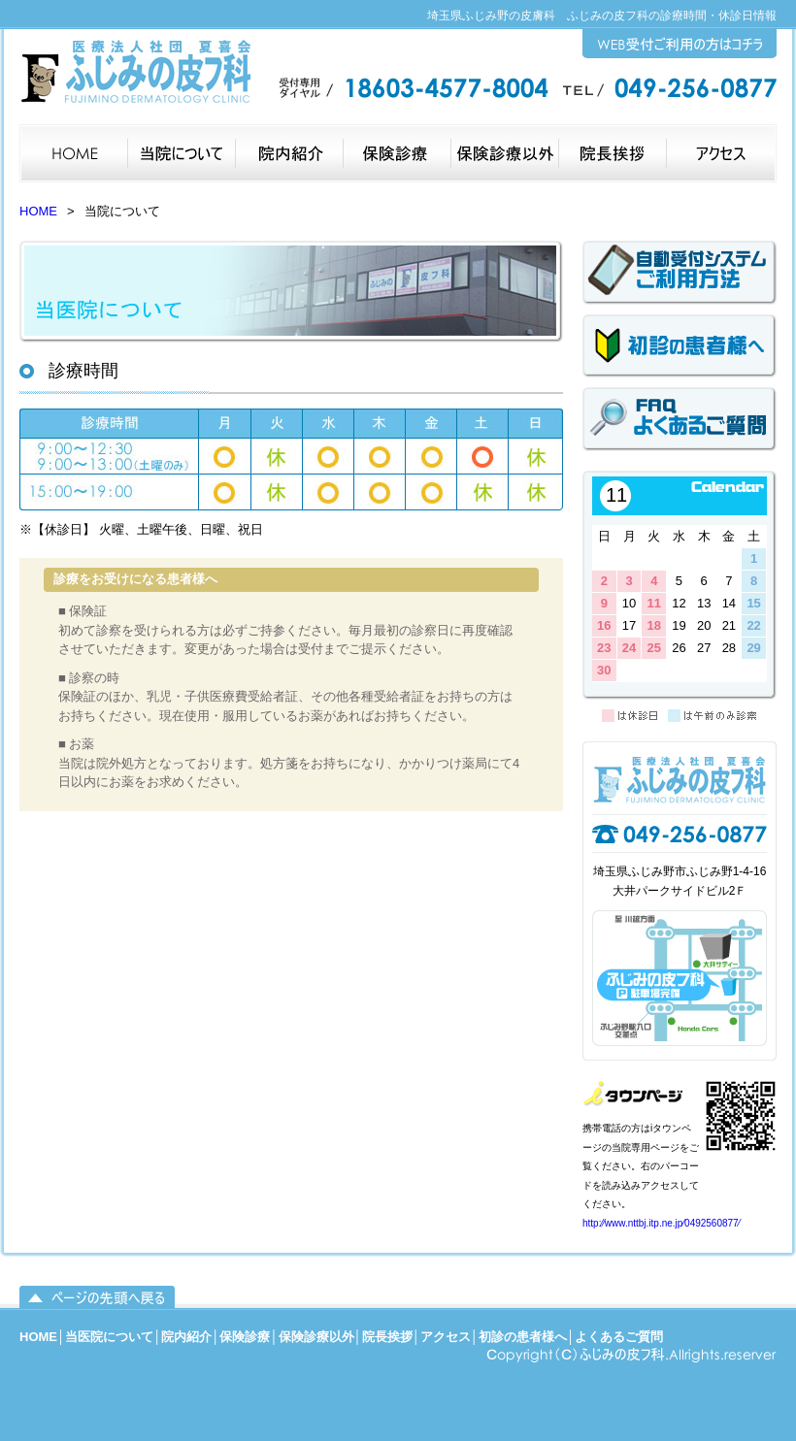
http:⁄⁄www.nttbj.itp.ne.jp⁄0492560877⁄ (661, 1223)
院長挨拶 (387, 1336)
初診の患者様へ (523, 1336)
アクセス (445, 1336)
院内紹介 (186, 1336)
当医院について (109, 1336)
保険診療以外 (316, 1336)
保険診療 (244, 1336)
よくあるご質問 (619, 1336)
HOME (38, 211)
